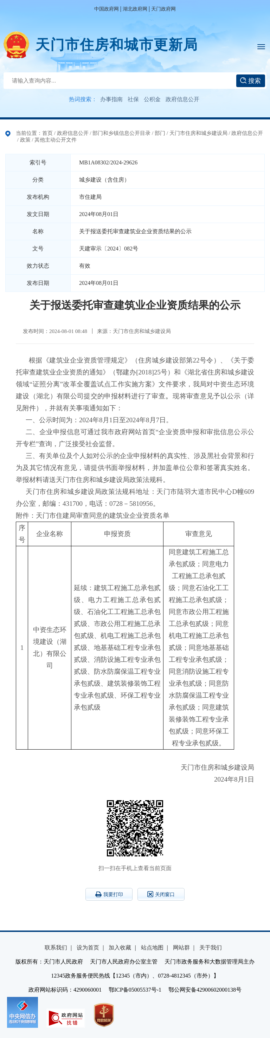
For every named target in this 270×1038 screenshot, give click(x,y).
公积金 (152, 99)
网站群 (181, 948)
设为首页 (88, 948)
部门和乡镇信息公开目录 (121, 133)
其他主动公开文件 (55, 140)
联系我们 (56, 948)
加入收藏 (120, 948)
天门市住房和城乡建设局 (198, 133)
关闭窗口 (161, 894)
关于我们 (210, 948)
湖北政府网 (135, 9)
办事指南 (111, 99)
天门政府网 (163, 9)
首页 (47, 133)
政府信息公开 (182, 99)
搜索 (250, 80)
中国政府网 (106, 9)
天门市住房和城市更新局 (117, 45)
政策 (25, 140)
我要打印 (109, 894)
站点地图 (152, 948)
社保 (133, 99)
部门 (160, 133)
